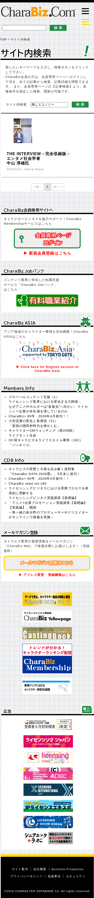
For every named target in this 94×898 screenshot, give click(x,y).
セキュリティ (75, 876)
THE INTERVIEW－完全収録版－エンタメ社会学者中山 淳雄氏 (38, 158)
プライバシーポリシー (26, 876)
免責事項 (54, 876)
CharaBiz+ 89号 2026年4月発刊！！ (39, 416)
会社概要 (39, 869)
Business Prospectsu (68, 869)
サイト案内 (20, 869)
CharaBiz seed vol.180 (28, 483)
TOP (3, 39)
